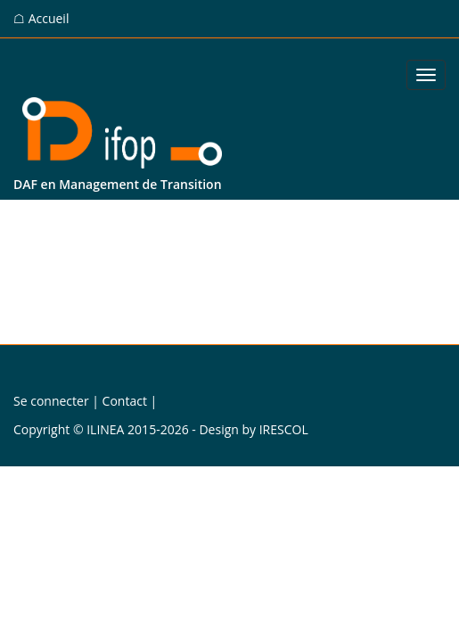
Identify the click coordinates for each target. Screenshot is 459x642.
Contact (124, 400)
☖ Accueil (41, 18)
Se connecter (51, 400)
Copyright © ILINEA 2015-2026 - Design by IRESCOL (160, 429)
